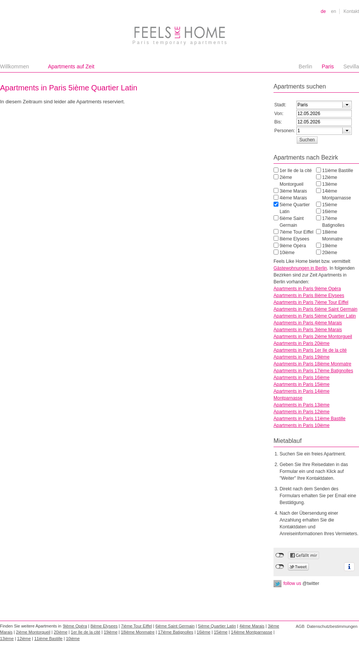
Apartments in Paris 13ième (301, 405)
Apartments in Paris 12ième (301, 411)
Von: (278, 113)
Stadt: (280, 104)
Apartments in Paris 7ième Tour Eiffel (311, 302)
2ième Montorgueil (292, 181)
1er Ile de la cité (296, 170)
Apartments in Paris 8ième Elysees (309, 295)
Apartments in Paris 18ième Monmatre (312, 364)
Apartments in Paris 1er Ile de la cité (310, 350)
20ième (329, 252)
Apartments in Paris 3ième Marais (308, 329)
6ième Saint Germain (292, 222)
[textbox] (316, 104)
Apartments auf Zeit (71, 66)
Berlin (305, 66)
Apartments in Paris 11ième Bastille (309, 418)
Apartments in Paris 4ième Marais (308, 323)
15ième (329, 204)
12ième (329, 177)
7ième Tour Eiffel (296, 232)
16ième (329, 211)
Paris (328, 66)
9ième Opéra (293, 245)
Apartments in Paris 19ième (301, 357)
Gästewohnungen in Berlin (300, 268)
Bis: (278, 122)
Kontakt (351, 11)
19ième (329, 245)
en (333, 11)
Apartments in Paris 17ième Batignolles (313, 370)
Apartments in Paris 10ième (301, 425)
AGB (300, 626)
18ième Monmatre (332, 235)
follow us (301, 583)
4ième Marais (293, 198)
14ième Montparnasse (336, 194)
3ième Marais (293, 191)
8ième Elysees (294, 239)
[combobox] (324, 105)
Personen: (284, 130)
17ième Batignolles (333, 222)
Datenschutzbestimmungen (332, 626)
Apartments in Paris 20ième (301, 343)
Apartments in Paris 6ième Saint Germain (315, 309)
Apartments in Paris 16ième (301, 377)
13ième (329, 184)
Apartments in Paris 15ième (301, 384)
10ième (287, 252)
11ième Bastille (337, 170)
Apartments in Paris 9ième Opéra (307, 288)
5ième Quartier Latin (295, 208)
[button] (307, 139)
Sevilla (351, 66)
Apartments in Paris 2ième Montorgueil (313, 336)
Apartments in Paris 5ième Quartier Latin (315, 316)
